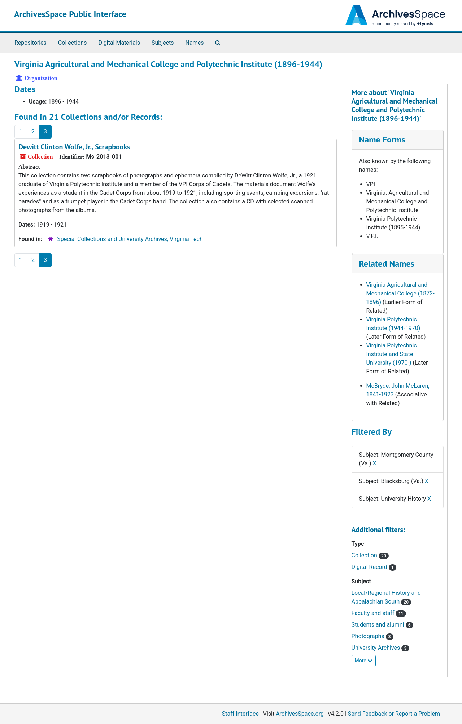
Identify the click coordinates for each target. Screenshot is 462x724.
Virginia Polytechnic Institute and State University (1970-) (391, 354)
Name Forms (382, 139)
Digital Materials (119, 42)
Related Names (386, 263)
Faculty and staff (379, 613)
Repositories (30, 42)
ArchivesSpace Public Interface (70, 13)
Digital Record (374, 566)
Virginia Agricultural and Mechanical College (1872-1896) (400, 293)
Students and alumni (382, 624)
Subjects (163, 42)
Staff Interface (240, 713)
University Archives (380, 647)
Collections (72, 42)
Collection (370, 555)
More (364, 660)
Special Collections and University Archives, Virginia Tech (129, 239)
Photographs (372, 636)
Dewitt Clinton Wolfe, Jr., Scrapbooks (74, 147)
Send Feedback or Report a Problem (394, 713)
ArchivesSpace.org (300, 713)
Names (195, 42)
